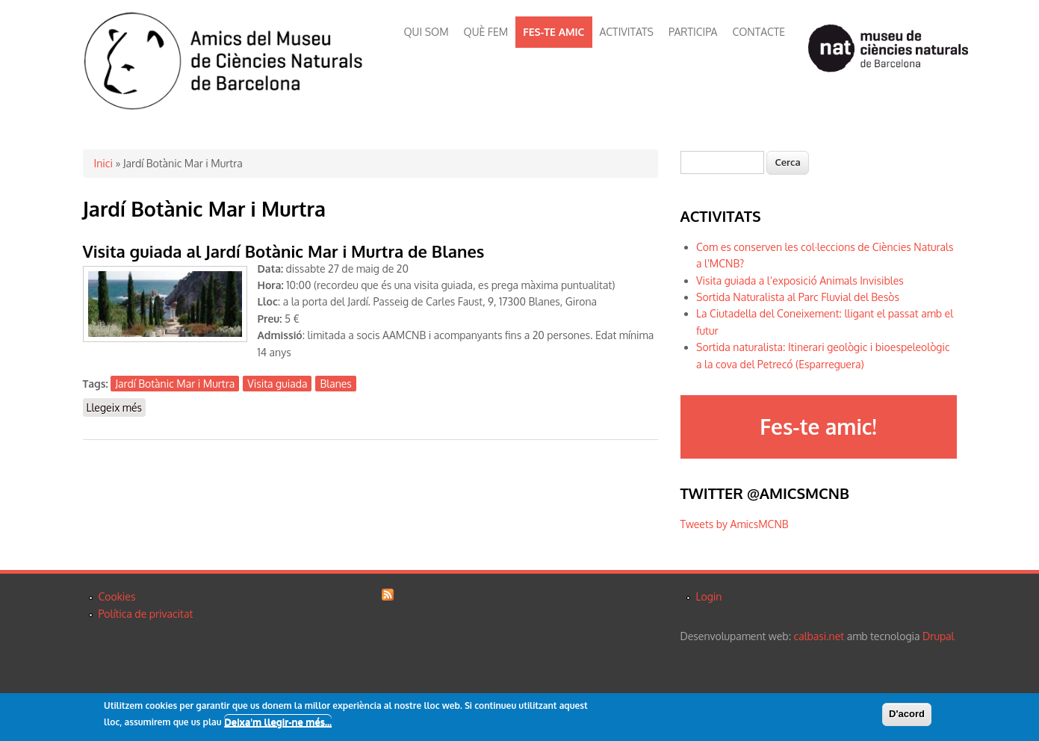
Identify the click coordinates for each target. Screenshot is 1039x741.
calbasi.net (819, 636)
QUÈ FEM (486, 31)
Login (709, 596)
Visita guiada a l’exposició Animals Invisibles (800, 280)
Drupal (938, 636)
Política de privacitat (146, 613)
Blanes (335, 383)
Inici (103, 163)
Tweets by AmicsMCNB (734, 524)
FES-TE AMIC (553, 31)
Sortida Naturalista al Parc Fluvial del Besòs (797, 297)
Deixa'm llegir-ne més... (278, 723)
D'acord (907, 714)
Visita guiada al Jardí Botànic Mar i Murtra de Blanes (284, 251)
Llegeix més (116, 407)
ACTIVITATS (627, 31)
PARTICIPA (693, 31)
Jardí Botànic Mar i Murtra (175, 383)
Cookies (117, 596)
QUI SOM (426, 31)
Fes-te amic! (818, 426)
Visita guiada (277, 383)
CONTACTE (758, 31)
